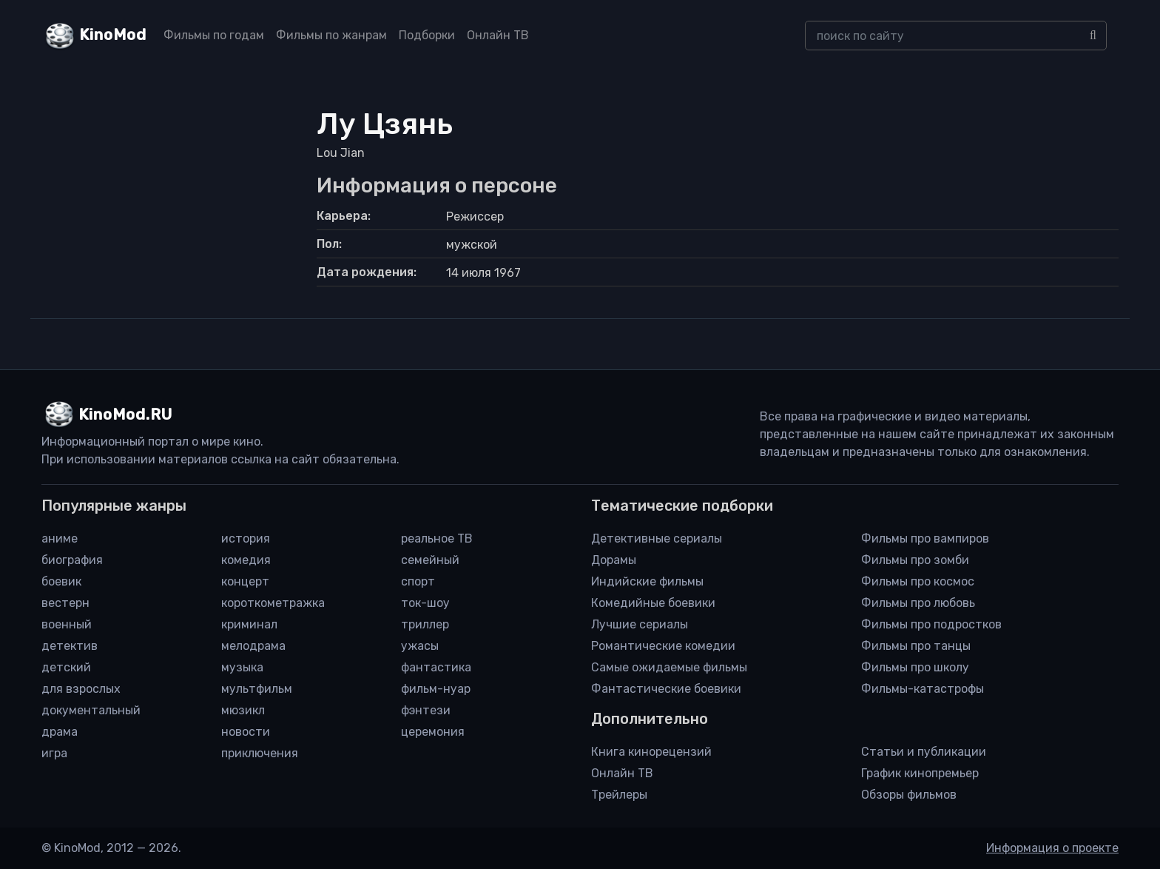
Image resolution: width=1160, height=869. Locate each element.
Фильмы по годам (213, 35)
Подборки (427, 35)
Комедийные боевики (653, 603)
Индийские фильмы (647, 581)
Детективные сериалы (656, 538)
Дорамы (613, 560)
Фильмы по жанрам (331, 35)
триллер (425, 624)
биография (72, 560)
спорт (418, 581)
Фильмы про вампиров (925, 538)
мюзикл (243, 710)
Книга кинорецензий (651, 752)
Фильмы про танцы (916, 646)
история (245, 538)
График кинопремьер (920, 773)
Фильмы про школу (915, 667)
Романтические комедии (663, 646)
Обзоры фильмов (909, 795)
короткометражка (273, 603)
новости (245, 732)
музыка (242, 667)
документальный (91, 710)
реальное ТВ (437, 538)
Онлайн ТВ (498, 35)
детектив (69, 646)
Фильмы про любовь (918, 603)
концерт (245, 581)
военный (66, 624)
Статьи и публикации (923, 752)
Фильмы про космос (917, 581)
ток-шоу (425, 603)
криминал (249, 624)
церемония (433, 732)
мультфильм (256, 689)
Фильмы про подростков (931, 624)
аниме (59, 538)
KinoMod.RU (125, 414)
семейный (430, 560)
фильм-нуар (436, 689)
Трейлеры (619, 795)
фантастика (436, 667)
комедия (246, 560)
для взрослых (81, 689)
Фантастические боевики (666, 689)
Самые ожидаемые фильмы (669, 667)
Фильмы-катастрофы (922, 689)
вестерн (65, 603)
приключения (259, 753)
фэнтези (426, 710)
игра (54, 753)
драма (59, 732)
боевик (61, 581)
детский (66, 667)
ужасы (420, 646)
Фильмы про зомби (915, 560)
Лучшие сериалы (639, 624)
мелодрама (253, 646)
